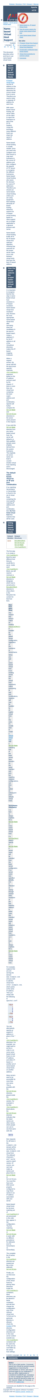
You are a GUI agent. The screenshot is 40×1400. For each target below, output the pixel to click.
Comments (23, 58)
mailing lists (20, 1382)
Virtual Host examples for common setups (27, 54)
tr (15, 48)
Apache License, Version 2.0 (24, 1391)
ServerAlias (11, 414)
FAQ (24, 4)
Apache (5, 22)
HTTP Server (13, 22)
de (13, 45)
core (9, 541)
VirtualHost (13, 838)
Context (9, 1326)
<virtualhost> (12, 1214)
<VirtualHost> (12, 372)
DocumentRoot (20, 541)
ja (11, 47)
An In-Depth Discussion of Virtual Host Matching (28, 46)
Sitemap (36, 4)
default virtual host (11, 737)
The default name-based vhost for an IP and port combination (11, 478)
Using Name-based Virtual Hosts (11, 527)
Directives (19, 4)
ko (14, 47)
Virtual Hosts (7, 24)
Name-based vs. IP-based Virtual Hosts (11, 71)
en (5, 47)
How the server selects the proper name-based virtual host (28, 31)
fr (8, 47)
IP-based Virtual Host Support (29, 43)
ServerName (10, 410)
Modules (12, 4)
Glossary (29, 4)
